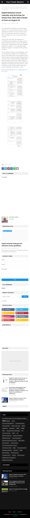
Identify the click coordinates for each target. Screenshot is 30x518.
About (14, 512)
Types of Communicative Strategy (18, 489)
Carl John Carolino (7, 23)
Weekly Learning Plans (7, 460)
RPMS (21, 450)
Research (16, 450)
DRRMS (22, 428)
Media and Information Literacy (9, 440)
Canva (13, 421)
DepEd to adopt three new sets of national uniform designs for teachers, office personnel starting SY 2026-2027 (18, 380)
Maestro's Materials (6, 435)
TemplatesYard (15, 514)
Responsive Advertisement (15, 361)
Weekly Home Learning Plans (8, 457)
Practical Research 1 (21, 448)
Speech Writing (5, 452)
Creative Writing (6, 426)
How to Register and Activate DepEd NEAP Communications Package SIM (17, 482)
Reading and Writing (7, 450)
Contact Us (19, 512)
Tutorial (14, 455)
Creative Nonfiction (20, 423)
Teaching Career (15, 452)
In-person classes (6, 433)
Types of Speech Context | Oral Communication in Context (17, 398)
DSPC (3, 430)
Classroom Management (8, 423)
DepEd (23, 426)
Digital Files (5, 428)
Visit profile (11, 219)
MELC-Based (21, 440)
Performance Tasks (6, 448)
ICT (22, 430)
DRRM (17, 428)
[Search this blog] (12, 296)
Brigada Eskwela (6, 421)
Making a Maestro (6, 438)
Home (3, 7)
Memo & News (8, 7)
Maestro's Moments (17, 435)
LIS (17, 433)
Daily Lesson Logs (16, 426)
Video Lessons (21, 455)
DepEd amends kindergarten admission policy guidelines (12, 245)
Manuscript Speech (16, 438)
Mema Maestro (5, 443)
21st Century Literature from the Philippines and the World (14, 419)
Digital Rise (12, 428)
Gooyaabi (15, 515)
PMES (14, 448)
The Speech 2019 (6, 455)
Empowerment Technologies (13, 430)
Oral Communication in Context (9, 445)
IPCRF (13, 433)
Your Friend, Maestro (15, 2)
